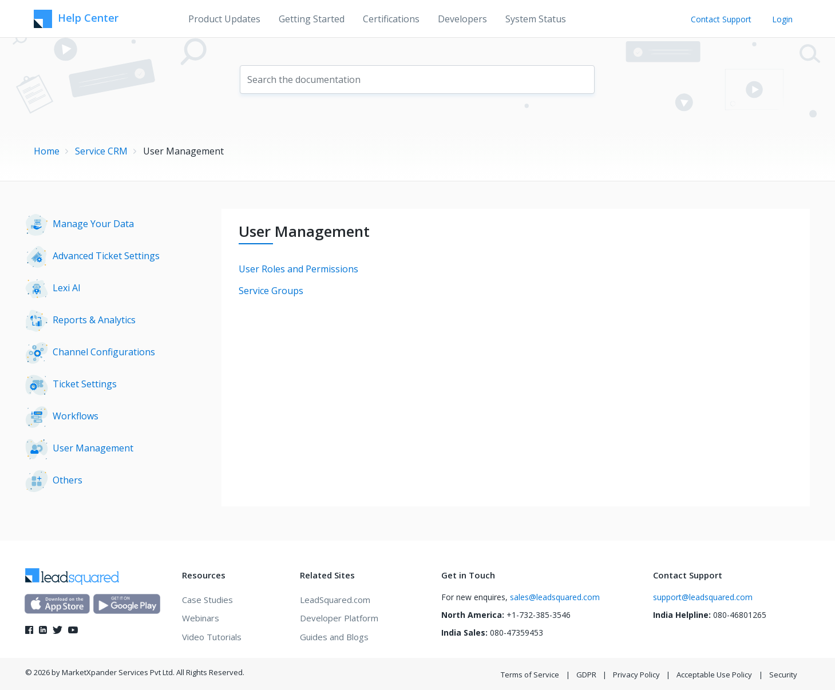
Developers (462, 19)
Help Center (76, 19)
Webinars (200, 618)
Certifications (391, 19)
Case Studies (207, 599)
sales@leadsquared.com (555, 597)
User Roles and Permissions (298, 269)
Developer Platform (339, 618)
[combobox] (417, 79)
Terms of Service (530, 674)
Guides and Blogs (334, 637)
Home (47, 151)
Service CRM (101, 151)
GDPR (586, 674)
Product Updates (224, 19)
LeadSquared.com (335, 599)
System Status (535, 19)
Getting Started (312, 19)
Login (782, 19)
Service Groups (271, 290)
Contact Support (721, 19)
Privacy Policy (636, 674)
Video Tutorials (212, 637)
